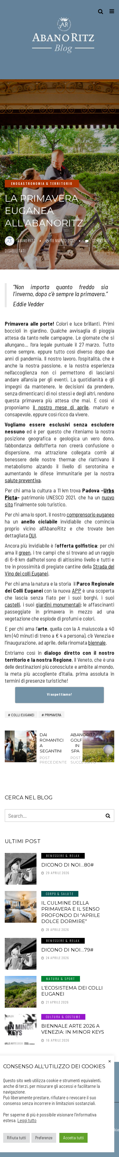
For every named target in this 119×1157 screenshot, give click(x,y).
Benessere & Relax (63, 855)
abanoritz (26, 240)
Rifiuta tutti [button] (16, 1137)
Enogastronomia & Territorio (42, 183)
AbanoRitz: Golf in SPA (74, 748)
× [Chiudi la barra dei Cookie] (109, 1060)
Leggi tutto (26, 1120)
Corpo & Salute (60, 893)
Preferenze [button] (43, 1137)
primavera (53, 714)
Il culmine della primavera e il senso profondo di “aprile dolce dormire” (70, 912)
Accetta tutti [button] (73, 1137)
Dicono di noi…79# (67, 950)
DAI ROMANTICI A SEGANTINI (44, 748)
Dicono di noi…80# (67, 865)
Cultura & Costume (63, 1016)
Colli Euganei (22, 714)
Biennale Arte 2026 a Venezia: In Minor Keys (72, 1029)
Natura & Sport (60, 978)
